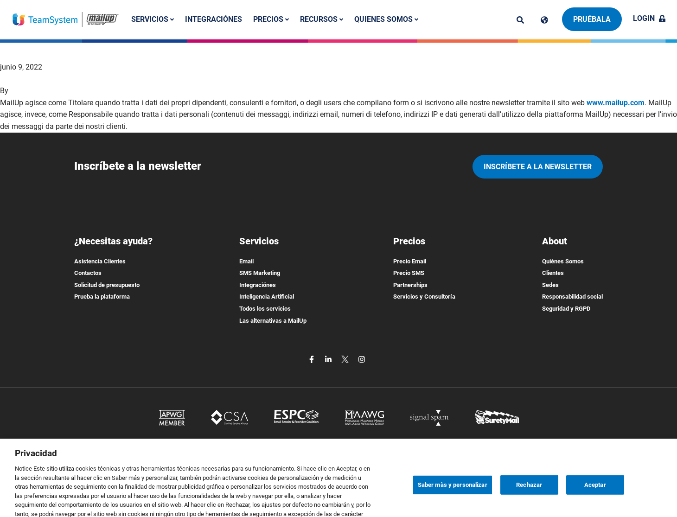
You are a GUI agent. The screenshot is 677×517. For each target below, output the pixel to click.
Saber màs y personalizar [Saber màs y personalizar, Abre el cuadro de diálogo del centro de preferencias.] (452, 494)
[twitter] (346, 358)
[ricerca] (520, 20)
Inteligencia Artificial (266, 296)
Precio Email (409, 261)
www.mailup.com (616, 102)
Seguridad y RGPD (566, 308)
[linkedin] (329, 358)
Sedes (550, 284)
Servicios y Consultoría (424, 296)
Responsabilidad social (572, 296)
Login (649, 18)
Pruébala (592, 19)
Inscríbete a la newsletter (538, 166)
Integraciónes (213, 19)
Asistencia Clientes (100, 261)
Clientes (553, 272)
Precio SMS (408, 272)
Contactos (88, 272)
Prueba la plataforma (102, 296)
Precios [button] (271, 19)
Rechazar (529, 494)
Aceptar (595, 494)
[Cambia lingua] (544, 20)
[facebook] (312, 358)
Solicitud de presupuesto (107, 284)
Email (246, 261)
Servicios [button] (152, 19)
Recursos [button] (321, 19)
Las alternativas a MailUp (273, 320)
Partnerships (410, 284)
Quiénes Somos (563, 261)
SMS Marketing (259, 272)
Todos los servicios (265, 308)
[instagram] (361, 358)
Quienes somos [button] (386, 19)
